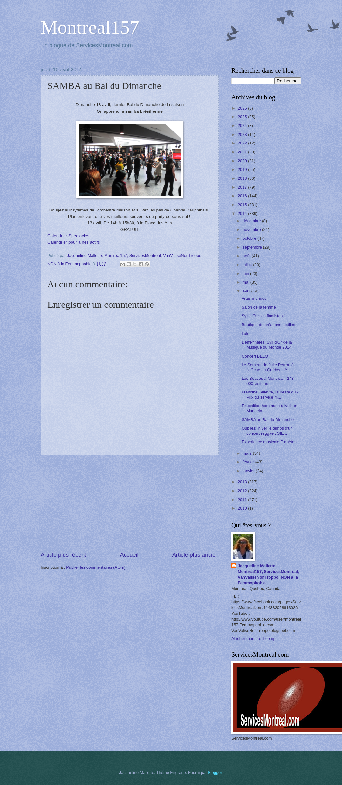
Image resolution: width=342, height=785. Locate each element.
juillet (248, 264)
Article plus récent (63, 555)
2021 (243, 152)
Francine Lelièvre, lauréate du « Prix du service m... (270, 394)
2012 (243, 490)
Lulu (245, 333)
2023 (243, 134)
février (249, 462)
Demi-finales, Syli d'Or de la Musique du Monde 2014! (267, 344)
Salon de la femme (259, 307)
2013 (243, 482)
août (247, 255)
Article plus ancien (195, 555)
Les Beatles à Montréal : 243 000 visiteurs (268, 381)
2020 (243, 160)
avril (247, 291)
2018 (243, 178)
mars (248, 453)
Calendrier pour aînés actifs (73, 242)
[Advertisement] (129, 503)
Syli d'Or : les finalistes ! (263, 315)
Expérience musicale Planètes (269, 441)
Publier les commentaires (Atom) (96, 567)
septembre (253, 247)
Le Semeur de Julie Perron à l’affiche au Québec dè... (268, 367)
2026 (243, 108)
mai (246, 282)
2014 (243, 213)
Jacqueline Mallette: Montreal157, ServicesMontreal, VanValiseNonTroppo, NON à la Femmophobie (268, 574)
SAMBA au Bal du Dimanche (268, 419)
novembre (252, 229)
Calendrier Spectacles (68, 235)
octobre (250, 238)
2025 (243, 116)
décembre (252, 220)
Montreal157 (90, 27)
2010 (243, 508)
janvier (249, 470)
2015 (243, 204)
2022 (243, 143)
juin (246, 273)
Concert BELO (255, 356)
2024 (243, 125)
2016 (243, 195)
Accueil (129, 555)
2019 (243, 169)
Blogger (215, 772)
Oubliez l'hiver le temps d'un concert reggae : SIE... (267, 430)
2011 (243, 499)
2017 (243, 187)
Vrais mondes (254, 298)
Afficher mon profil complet (255, 638)
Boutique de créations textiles (268, 324)
